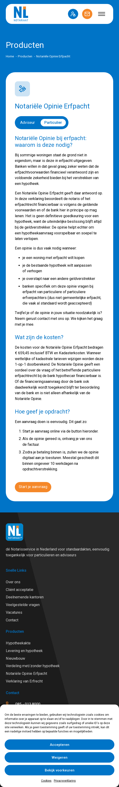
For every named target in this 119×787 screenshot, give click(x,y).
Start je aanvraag (33, 487)
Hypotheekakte (18, 643)
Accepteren (59, 745)
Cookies (46, 780)
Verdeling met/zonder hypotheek (33, 666)
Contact (12, 620)
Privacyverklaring (65, 780)
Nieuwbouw (15, 658)
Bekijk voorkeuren (59, 770)
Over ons (13, 582)
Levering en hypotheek (24, 651)
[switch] (41, 122)
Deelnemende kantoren (25, 597)
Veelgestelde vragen (23, 605)
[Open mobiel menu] (101, 14)
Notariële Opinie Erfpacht (26, 673)
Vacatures (14, 612)
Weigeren (60, 757)
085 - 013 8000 (27, 704)
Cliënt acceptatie (19, 589)
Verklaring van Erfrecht (24, 681)
